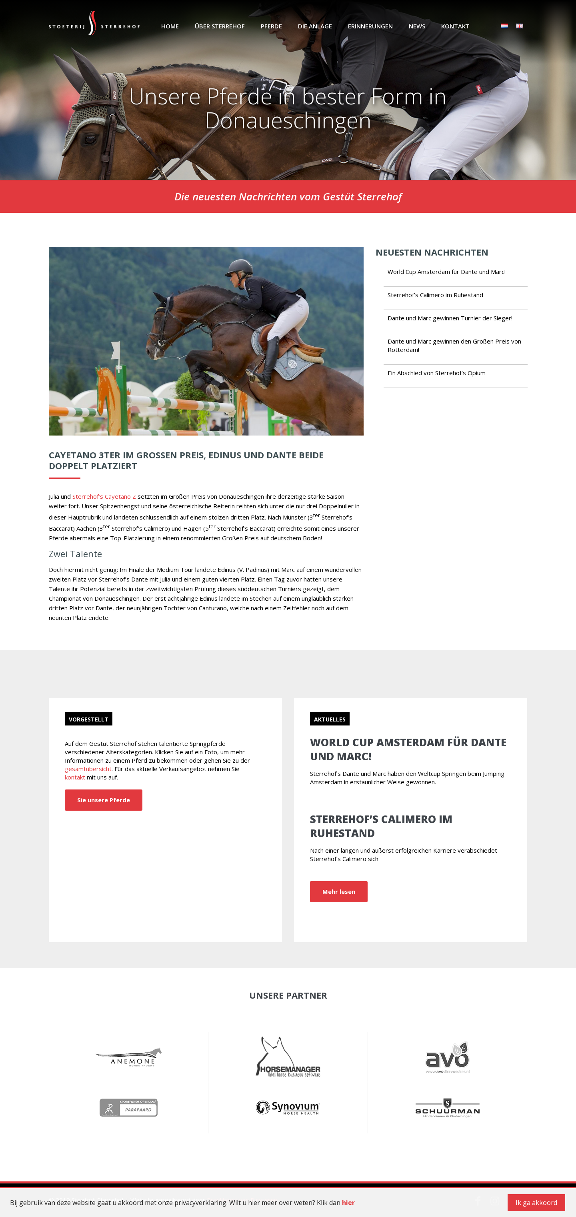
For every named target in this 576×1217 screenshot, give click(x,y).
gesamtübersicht (88, 769)
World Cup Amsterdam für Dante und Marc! (447, 272)
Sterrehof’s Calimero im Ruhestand (435, 295)
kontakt (75, 777)
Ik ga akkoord (536, 1202)
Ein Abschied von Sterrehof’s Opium (437, 373)
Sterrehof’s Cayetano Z (104, 496)
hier (348, 1202)
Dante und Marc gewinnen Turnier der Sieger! (450, 318)
